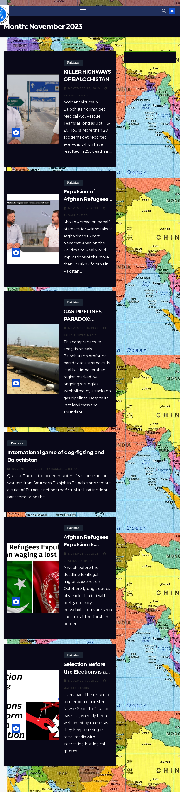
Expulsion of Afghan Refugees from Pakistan (86, 199)
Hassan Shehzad (63, 469)
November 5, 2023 (28, 469)
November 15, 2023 (84, 88)
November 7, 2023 (83, 208)
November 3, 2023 (84, 554)
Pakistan (73, 63)
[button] (164, 11)
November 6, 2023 (84, 328)
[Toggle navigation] (83, 11)
